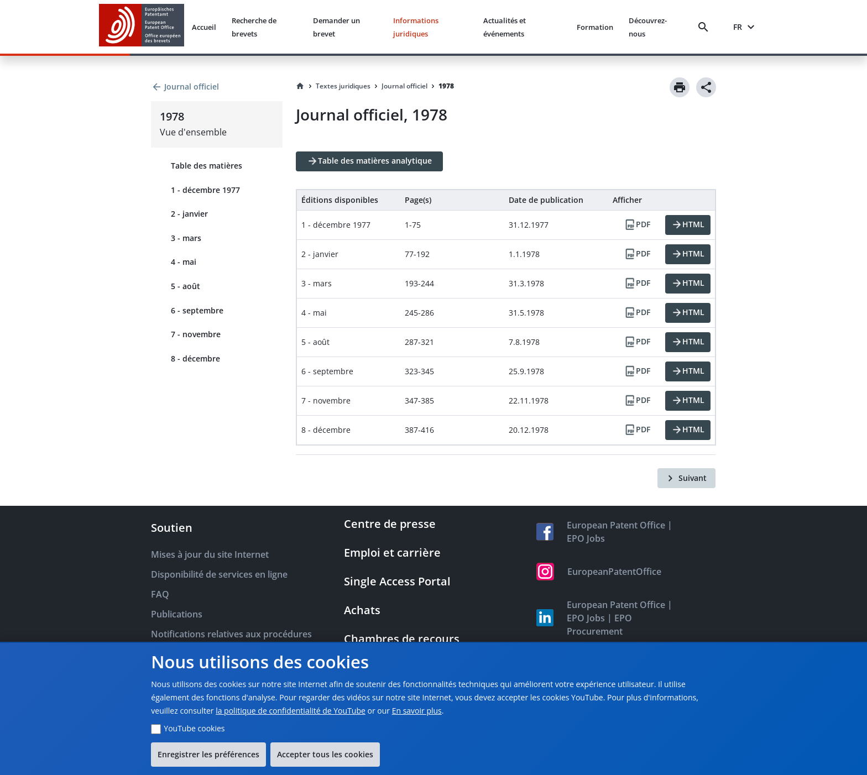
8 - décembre (195, 358)
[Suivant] (686, 478)
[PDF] (637, 225)
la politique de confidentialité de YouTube (290, 710)
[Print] (680, 87)
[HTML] (688, 225)
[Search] (705, 27)
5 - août (185, 286)
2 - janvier (189, 213)
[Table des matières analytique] (369, 161)
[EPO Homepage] (141, 27)
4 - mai (183, 261)
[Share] (706, 87)
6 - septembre (197, 310)
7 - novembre (196, 334)
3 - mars (186, 238)
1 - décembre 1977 (205, 190)
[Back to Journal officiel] (216, 86)
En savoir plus (417, 710)
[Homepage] (300, 86)
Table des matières (206, 165)
